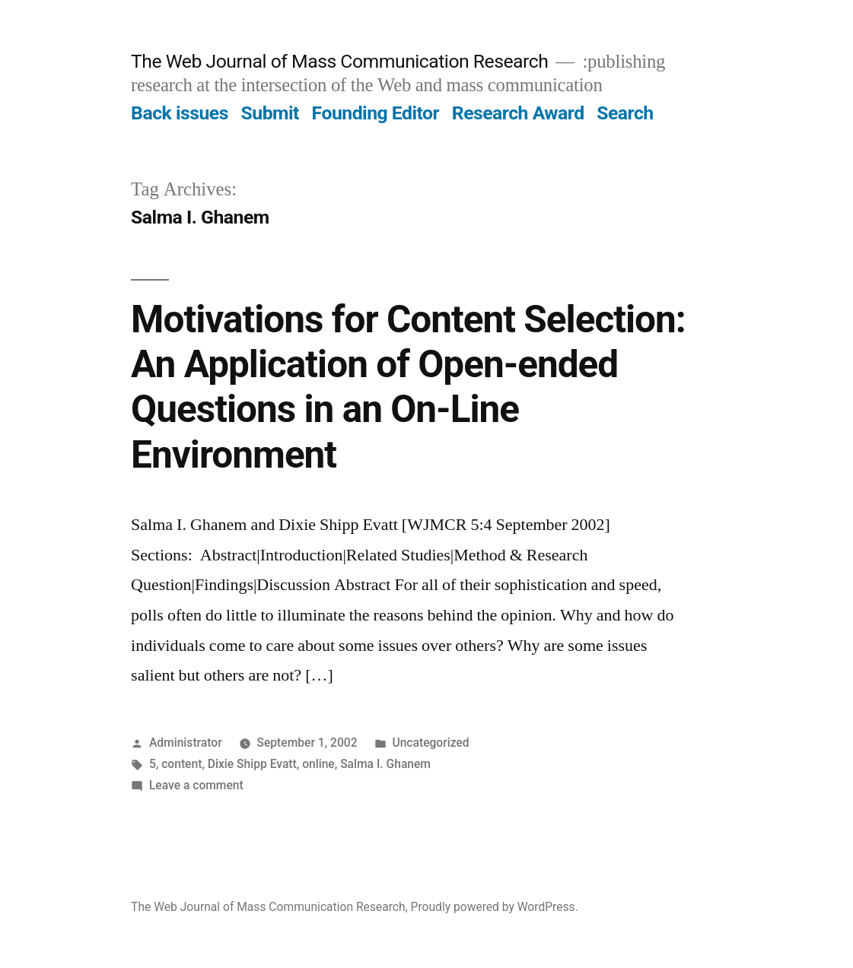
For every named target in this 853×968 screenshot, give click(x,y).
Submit (270, 113)
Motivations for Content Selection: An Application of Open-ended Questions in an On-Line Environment (408, 387)
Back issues (179, 113)
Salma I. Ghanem (385, 764)
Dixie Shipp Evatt (252, 764)
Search (625, 113)
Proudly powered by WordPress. (494, 907)
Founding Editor (376, 113)
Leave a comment (196, 785)
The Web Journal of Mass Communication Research (339, 61)
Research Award (518, 113)
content (181, 764)
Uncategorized (430, 742)
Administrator (185, 742)
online (318, 764)
